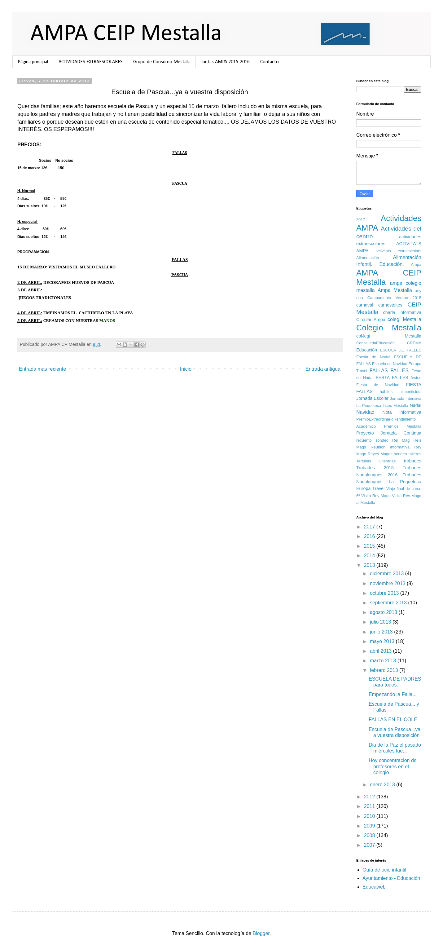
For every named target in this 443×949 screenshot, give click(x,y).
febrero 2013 (384, 670)
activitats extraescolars (398, 251)
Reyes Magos (380, 454)
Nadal (415, 405)
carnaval (364, 304)
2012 (370, 796)
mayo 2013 (383, 641)
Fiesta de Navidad (377, 384)
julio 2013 (381, 622)
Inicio (185, 369)
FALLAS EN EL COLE (393, 719)
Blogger (261, 933)
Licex (387, 405)
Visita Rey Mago (376, 495)
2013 (370, 565)
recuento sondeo (372, 440)
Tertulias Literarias (376, 461)
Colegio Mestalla (388, 327)
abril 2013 (381, 651)
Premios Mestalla (402, 426)
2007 (370, 845)
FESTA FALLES (392, 377)
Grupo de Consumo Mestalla (162, 62)
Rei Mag (401, 440)
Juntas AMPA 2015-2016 (225, 62)
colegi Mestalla (404, 319)
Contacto (269, 62)
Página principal (33, 62)
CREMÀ (414, 343)
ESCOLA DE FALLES (400, 350)
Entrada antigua (322, 369)
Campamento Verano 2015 (394, 297)
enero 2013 (383, 784)
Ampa (416, 264)
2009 (370, 825)
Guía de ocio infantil (384, 869)
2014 (370, 555)
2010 (370, 816)
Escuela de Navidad (389, 363)
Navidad (365, 412)
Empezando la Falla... (393, 694)
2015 (370, 546)
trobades (412, 460)
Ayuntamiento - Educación (391, 878)
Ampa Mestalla (395, 290)
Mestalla (400, 405)
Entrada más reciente (42, 369)
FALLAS (379, 370)
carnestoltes (390, 304)
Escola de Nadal (373, 357)
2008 (370, 835)
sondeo (400, 454)
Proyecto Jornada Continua (388, 432)
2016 (370, 536)
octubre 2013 (385, 593)
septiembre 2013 (389, 602)
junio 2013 (382, 631)
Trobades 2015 (375, 467)
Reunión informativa (390, 447)
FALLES (400, 370)
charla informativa (402, 312)
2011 (370, 806)
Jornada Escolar (372, 398)
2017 (360, 219)
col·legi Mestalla (388, 335)
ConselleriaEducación (375, 343)
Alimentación (367, 257)
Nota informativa (401, 412)
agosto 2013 (384, 612)
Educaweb (374, 886)
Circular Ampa (370, 319)
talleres (415, 454)
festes (416, 377)
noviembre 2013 (388, 583)
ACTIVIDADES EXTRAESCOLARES (91, 62)
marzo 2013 (383, 660)
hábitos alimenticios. (400, 391)
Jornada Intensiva (405, 398)
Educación (366, 349)
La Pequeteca (368, 405)
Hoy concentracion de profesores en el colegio (393, 766)
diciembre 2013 (387, 573)
